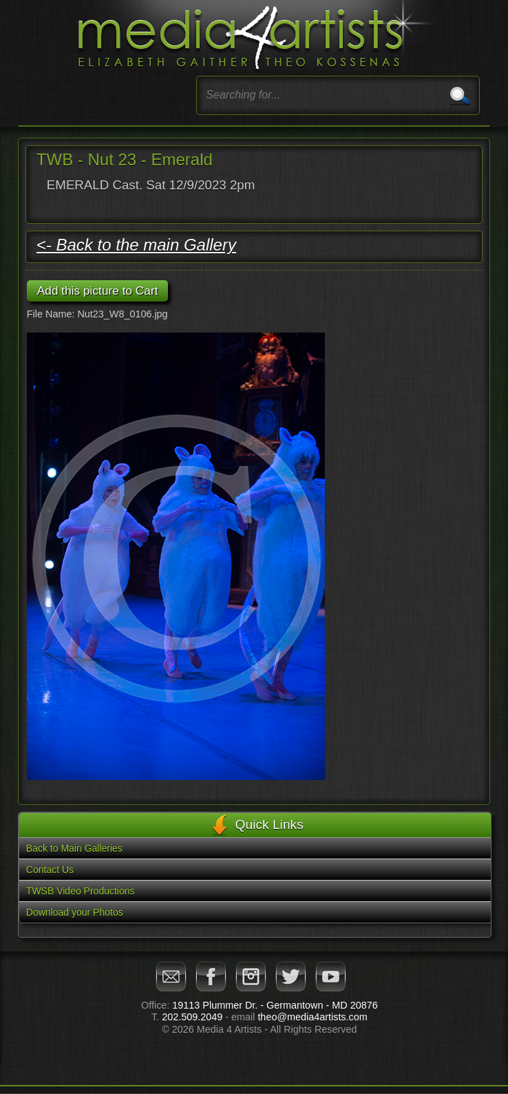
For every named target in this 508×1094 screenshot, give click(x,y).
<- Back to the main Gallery (136, 244)
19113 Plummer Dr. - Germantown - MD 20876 (274, 1005)
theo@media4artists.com (312, 1016)
